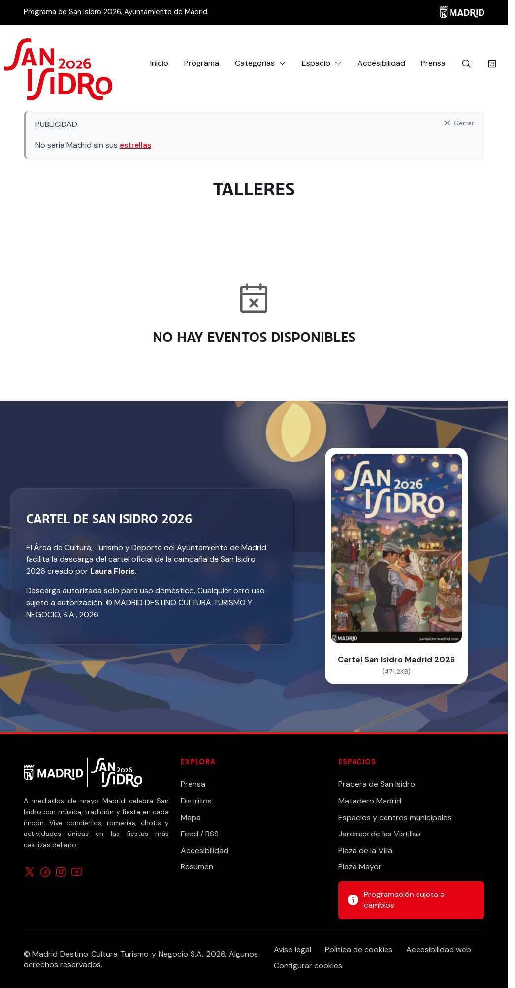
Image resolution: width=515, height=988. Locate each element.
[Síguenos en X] (29, 871)
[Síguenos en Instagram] (61, 871)
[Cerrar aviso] (458, 123)
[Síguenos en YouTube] (77, 871)
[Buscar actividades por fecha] (492, 64)
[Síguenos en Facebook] (45, 871)
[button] (260, 63)
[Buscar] (466, 64)
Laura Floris (112, 571)
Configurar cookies (308, 965)
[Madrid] (462, 12)
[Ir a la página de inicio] (58, 63)
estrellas (135, 145)
